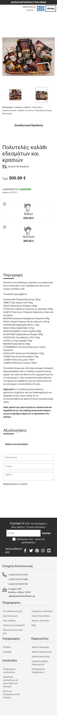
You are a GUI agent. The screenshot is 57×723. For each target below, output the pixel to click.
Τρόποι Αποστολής (41, 656)
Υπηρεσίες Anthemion (42, 611)
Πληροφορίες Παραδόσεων (38, 670)
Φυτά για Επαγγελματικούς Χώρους (11, 694)
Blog (34, 625)
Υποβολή (9, 492)
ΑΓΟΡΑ (28, 256)
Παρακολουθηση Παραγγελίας (40, 663)
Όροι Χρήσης (9, 620)
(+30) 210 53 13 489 (18, 579)
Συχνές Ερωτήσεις (41, 616)
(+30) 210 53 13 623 (18, 574)
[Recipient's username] (23, 533)
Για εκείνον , (30, 110)
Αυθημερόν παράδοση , (23, 107)
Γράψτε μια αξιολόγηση (16, 444)
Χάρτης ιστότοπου (41, 620)
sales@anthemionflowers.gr (22, 596)
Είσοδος (7, 647)
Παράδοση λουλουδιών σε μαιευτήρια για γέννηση (10, 682)
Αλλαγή (50, 8)
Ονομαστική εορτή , (9, 110)
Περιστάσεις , (37, 107)
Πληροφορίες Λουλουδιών (10, 670)
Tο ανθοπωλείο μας (12, 611)
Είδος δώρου (7, 114)
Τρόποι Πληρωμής (40, 647)
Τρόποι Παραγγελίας (42, 652)
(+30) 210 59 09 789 (18, 584)
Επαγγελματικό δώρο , (43, 110)
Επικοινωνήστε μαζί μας (13, 631)
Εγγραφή (7, 652)
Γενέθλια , (21, 110)
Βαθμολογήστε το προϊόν (15, 484)
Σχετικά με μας (10, 616)
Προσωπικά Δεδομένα (14, 625)
